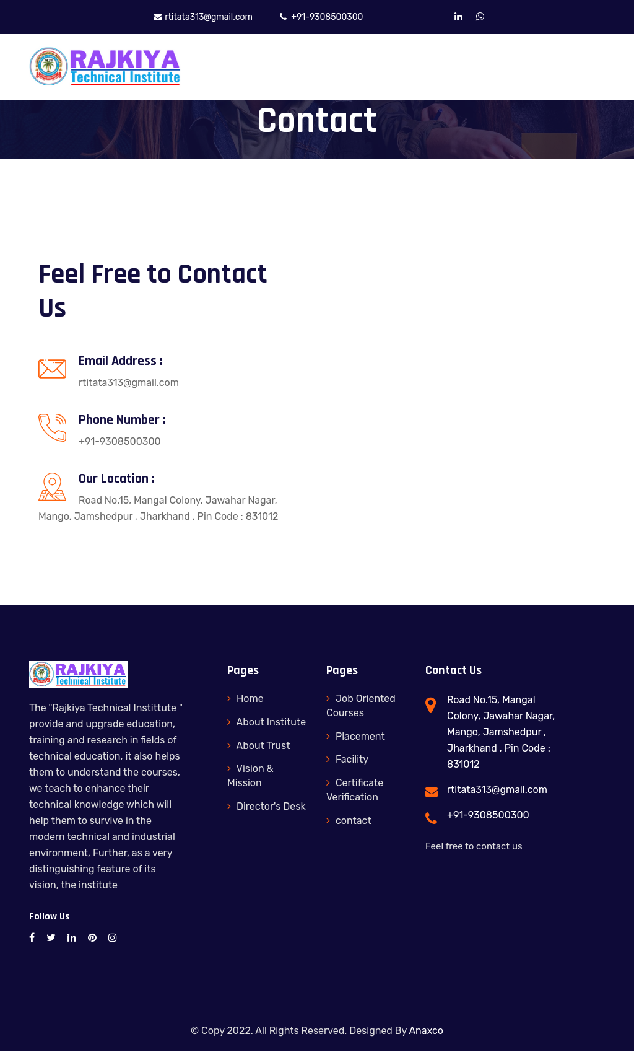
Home (245, 699)
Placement (355, 736)
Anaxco (426, 1031)
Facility (347, 760)
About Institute (266, 723)
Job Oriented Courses (361, 706)
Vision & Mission (250, 776)
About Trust (258, 746)
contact (348, 821)
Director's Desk (266, 807)
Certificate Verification (354, 791)
